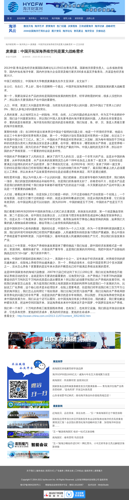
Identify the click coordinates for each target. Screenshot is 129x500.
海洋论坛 (67, 31)
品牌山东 (91, 18)
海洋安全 (89, 31)
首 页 (9, 18)
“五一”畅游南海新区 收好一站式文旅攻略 (73, 431)
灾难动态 (100, 31)
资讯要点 (78, 31)
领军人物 (67, 18)
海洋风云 (33, 18)
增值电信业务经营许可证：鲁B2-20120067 (64, 485)
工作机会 (79, 471)
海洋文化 (44, 18)
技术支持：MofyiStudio (98, 485)
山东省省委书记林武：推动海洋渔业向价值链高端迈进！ (81, 395)
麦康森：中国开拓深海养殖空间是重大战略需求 (51, 44)
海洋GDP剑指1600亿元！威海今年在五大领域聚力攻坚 (81, 374)
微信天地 (28, 26)
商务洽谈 (69, 471)
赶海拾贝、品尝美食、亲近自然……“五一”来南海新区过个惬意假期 (87, 413)
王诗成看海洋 (86, 26)
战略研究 (110, 26)
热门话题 (61, 26)
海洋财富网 (11, 44)
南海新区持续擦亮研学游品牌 (67, 368)
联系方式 (50, 471)
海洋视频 (56, 18)
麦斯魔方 (98, 471)
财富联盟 (79, 18)
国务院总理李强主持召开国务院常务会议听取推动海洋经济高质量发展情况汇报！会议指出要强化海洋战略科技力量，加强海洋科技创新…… (87, 422)
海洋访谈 (99, 26)
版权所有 (89, 471)
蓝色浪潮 (21, 18)
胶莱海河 (50, 26)
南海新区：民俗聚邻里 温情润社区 (70, 380)
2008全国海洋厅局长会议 (37, 31)
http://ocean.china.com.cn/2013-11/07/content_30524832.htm (54, 315)
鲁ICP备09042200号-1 (30, 485)
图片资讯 (56, 31)
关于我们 (31, 471)
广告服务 (60, 471)
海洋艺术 (39, 26)
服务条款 (40, 471)
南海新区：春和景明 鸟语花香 (68, 437)
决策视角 (72, 26)
